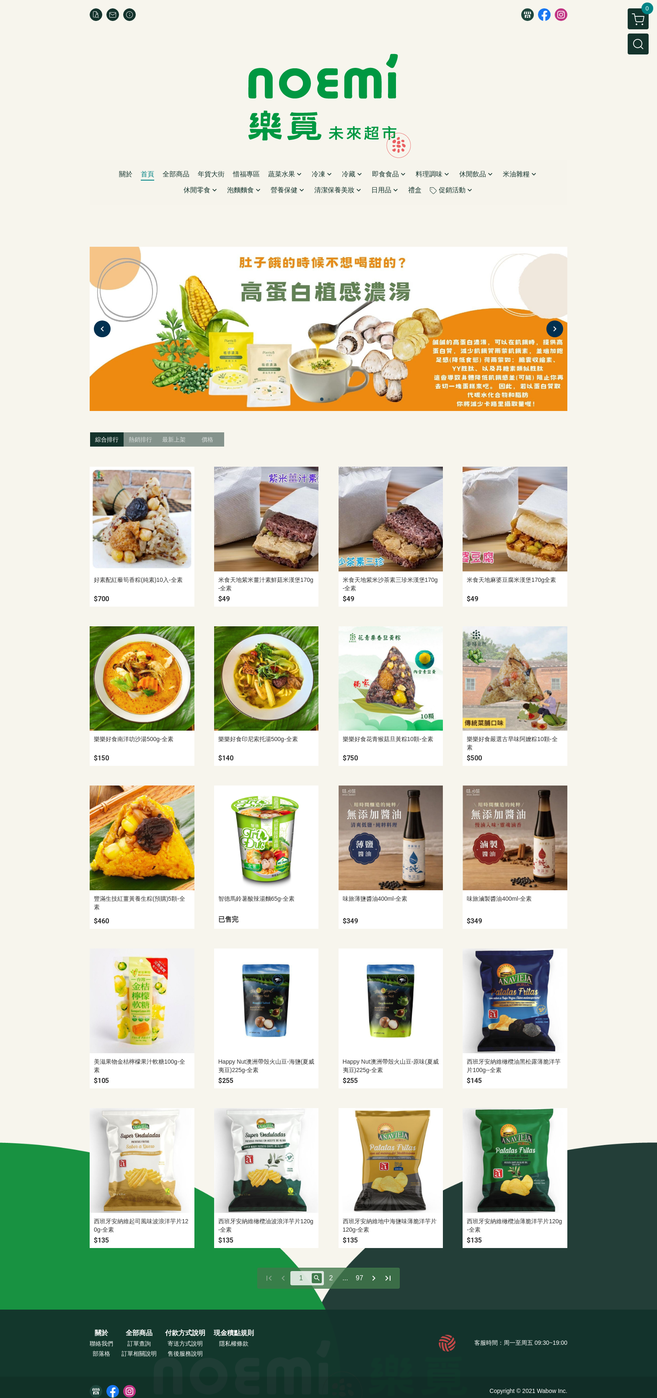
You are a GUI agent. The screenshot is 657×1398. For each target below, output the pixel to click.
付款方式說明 (185, 1333)
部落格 (101, 1354)
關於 (101, 1333)
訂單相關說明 (139, 1354)
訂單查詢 (139, 1343)
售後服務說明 (185, 1354)
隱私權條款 (233, 1343)
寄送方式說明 (185, 1343)
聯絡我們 (101, 1343)
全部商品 (139, 1333)
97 (359, 1278)
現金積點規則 (234, 1333)
